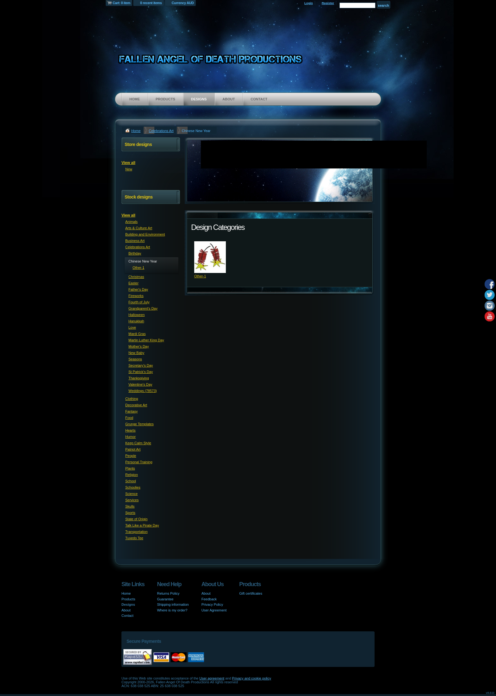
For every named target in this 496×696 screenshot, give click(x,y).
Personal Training (138, 462)
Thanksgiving (138, 378)
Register (328, 3)
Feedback (209, 599)
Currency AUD (183, 3)
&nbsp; (210, 257)
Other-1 (200, 276)
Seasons (135, 359)
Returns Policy (168, 593)
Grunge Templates (139, 424)
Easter (133, 283)
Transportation (136, 532)
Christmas (136, 277)
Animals (131, 222)
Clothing (131, 399)
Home (134, 99)
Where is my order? (172, 610)
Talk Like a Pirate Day (142, 525)
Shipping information (173, 604)
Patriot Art (132, 449)
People (130, 456)
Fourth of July (139, 302)
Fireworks (136, 296)
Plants (130, 468)
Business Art (135, 241)
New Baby (136, 353)
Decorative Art (136, 405)
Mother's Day (138, 346)
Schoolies (132, 487)
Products (165, 99)
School (130, 481)
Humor (130, 437)
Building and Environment (145, 234)
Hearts (130, 430)
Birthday (134, 253)
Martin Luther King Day (146, 340)
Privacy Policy (212, 604)
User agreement (211, 678)
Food (129, 418)
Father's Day (138, 289)
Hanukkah (136, 321)
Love (132, 327)
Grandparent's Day (143, 308)
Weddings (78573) (142, 391)
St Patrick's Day (140, 372)
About (228, 99)
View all (128, 163)
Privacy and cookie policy (251, 678)
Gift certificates (250, 593)
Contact (259, 99)
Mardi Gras (137, 334)
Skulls (129, 506)
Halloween (136, 315)
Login (308, 3)
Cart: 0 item (121, 3)
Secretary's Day (140, 365)
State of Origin (136, 519)
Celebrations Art (161, 131)
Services (132, 500)
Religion (131, 475)
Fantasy (131, 411)
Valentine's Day (140, 384)
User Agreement (214, 610)
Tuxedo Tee (134, 538)
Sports (130, 513)
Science (131, 494)
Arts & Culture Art (138, 228)
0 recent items (151, 3)
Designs (199, 99)
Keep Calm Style (138, 443)
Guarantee (165, 599)
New (128, 169)
